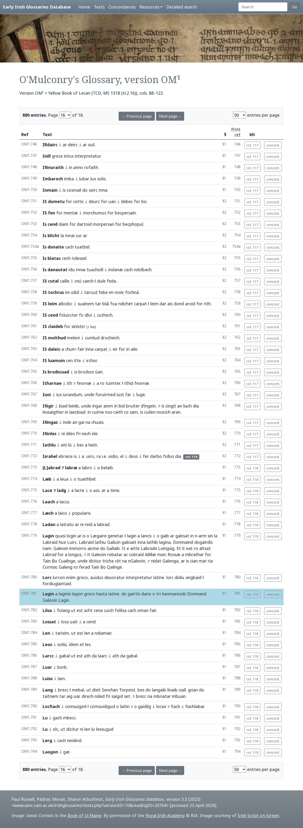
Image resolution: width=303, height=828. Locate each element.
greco (82, 577)
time (114, 490)
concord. (273, 145)
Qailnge (114, 567)
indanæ (115, 269)
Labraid (50, 542)
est (80, 610)
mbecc (69, 718)
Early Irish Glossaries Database (37, 7)
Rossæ (174, 554)
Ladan (49, 524)
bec (80, 445)
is (64, 190)
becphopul (133, 224)
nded (100, 696)
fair (80, 349)
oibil (75, 292)
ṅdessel (79, 258)
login (71, 536)
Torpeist (127, 690)
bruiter (133, 406)
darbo (156, 456)
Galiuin (113, 542)
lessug (104, 729)
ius (59, 394)
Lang (48, 690)
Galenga (170, 561)
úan (98, 372)
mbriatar (162, 696)
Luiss (48, 678)
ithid (129, 383)
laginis (65, 594)
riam (47, 548)
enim (71, 577)
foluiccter (68, 315)
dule (101, 281)
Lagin (48, 536)
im (67, 292)
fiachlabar (194, 706)
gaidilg (144, 706)
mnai (70, 235)
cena (98, 610)
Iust (47, 394)
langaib (159, 690)
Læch (48, 513)
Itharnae (52, 383)
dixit (96, 690)
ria (210, 561)
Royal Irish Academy (165, 815)
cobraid (136, 554)
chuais (97, 422)
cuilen (149, 412)
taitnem (50, 696)
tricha (108, 561)
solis (101, 179)
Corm (50, 567)
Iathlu (49, 445)
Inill (47, 156)
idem (74, 644)
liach (187, 406)
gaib (164, 536)
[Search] (262, 6)
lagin (131, 536)
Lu (45, 718)
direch (88, 696)
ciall (182, 690)
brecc (63, 690)
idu (72, 269)
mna (103, 190)
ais (170, 303)
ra (99, 456)
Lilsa (47, 610)
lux (93, 179)
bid (122, 406)
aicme (93, 548)
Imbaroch (53, 179)
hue (62, 542)
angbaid (193, 577)
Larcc (48, 656)
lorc (170, 577)
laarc (102, 656)
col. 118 (252, 468)
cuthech (104, 315)
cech (66, 258)
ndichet (125, 303)
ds (133, 456)
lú (70, 445)
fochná (132, 292)
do (85, 190)
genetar (115, 536)
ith (69, 383)
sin (210, 536)
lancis (146, 536)
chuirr (70, 349)
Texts (99, 7)
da (94, 656)
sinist (78, 326)
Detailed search (181, 7)
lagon (77, 594)
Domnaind (183, 542)
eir (115, 349)
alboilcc (65, 303)
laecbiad (77, 412)
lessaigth (53, 412)
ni (63, 433)
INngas (50, 422)
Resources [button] (149, 7)
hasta (101, 594)
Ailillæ (150, 554)
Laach (49, 502)
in (70, 167)
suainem (86, 303)
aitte (135, 548)
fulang (63, 610)
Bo (103, 567)
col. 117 (252, 145)
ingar (97, 406)
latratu (67, 524)
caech (88, 281)
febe (103, 292)
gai (81, 422)
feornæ (84, 383)
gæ (66, 752)
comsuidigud (102, 706)
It (123, 548)
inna (89, 349)
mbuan (179, 696)
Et (179, 548)
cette (78, 201)
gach (57, 718)
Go (294, 6)
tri (158, 594)
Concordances (122, 7)
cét (118, 561)
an (179, 406)
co (126, 412)
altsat (205, 548)
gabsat (182, 536)
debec (127, 201)
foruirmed (105, 394)
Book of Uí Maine (84, 815)
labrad (103, 524)
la (62, 235)
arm (202, 536)
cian (194, 561)
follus (168, 456)
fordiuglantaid (57, 583)
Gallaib (113, 548)
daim (63, 224)
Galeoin (60, 548)
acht (88, 610)
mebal (78, 690)
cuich (109, 610)
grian (193, 690)
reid (88, 524)
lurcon (59, 577)
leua (64, 479)
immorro (77, 548)
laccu (64, 502)
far (128, 394)
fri (78, 433)
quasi (60, 536)
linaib (172, 690)
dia (196, 406)
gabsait (129, 542)
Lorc (47, 577)
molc (119, 292)
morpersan (103, 224)
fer (146, 456)
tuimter (113, 383)
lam (61, 678)
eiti (64, 445)
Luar (47, 667)
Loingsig (166, 548)
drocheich (110, 338)
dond (179, 303)
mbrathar (194, 554)
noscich (163, 412)
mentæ (71, 213)
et (82, 644)
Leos (47, 644)
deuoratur (114, 577)
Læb (47, 479)
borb (62, 667)
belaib (107, 467)
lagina (165, 542)
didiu (179, 577)
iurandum (72, 394)
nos (108, 412)
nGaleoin (136, 561)
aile (134, 349)
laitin (124, 706)
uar (77, 696)
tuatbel (82, 247)
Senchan (110, 690)
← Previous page (137, 116)
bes (141, 690)
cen (69, 360)
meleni (73, 338)
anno (78, 167)
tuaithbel (86, 479)
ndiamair (103, 633)
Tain (47, 561)
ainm (108, 406)
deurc (94, 201)
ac (126, 554)
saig (117, 696)
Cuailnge (66, 561)
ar (65, 144)
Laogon (50, 752)
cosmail (74, 190)
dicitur (95, 561)
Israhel (50, 456)
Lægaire (98, 536)
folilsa (120, 610)
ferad (84, 567)
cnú (78, 281)
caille (64, 281)
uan (112, 201)
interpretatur (87, 156)
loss (65, 621)
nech (86, 433)
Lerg (47, 740)
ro (102, 383)
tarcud (90, 292)
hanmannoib (174, 594)
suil (91, 144)
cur (79, 235)
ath (87, 656)
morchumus (94, 213)
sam (134, 412)
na (87, 422)
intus (69, 156)
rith (207, 303)
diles (70, 433)
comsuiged (75, 706)
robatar (114, 554)
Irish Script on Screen (258, 815)
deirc (73, 144)
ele (95, 433)
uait (74, 621)
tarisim (62, 633)
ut (73, 610)
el (122, 456)
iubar (84, 179)
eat (189, 548)
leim (154, 303)
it (183, 548)
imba (69, 179)
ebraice (65, 456)
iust (120, 394)
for (69, 201)
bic (144, 201)
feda (111, 281)
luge (140, 394)
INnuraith (53, 167)
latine (158, 577)
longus (74, 554)
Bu (54, 561)
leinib (74, 406)
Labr (149, 548)
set (127, 696)
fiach (175, 706)
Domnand (196, 594)
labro (87, 467)
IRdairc (50, 144)
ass (96, 490)
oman (142, 610)
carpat (140, 303)
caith (118, 412)
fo (81, 315)
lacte (79, 490)
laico (62, 513)
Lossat (49, 621)
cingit (170, 406)
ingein (150, 406)
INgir (48, 406)
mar (203, 561)
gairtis (134, 594)
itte (77, 360)
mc (161, 554)
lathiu (100, 542)
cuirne (98, 412)
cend (91, 621)
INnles (49, 433)
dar (163, 303)
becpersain (125, 213)
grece (57, 156)
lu (93, 729)
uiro (90, 456)
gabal (64, 656)
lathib (152, 542)
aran (176, 412)
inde (67, 422)
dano (146, 594)
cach (69, 247)
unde (89, 394)
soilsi (62, 644)
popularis (81, 513)
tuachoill (95, 269)
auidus (96, 577)
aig (69, 696)
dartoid (84, 224)
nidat (156, 561)
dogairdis (203, 542)
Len (46, 633)
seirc (93, 190)
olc (55, 729)
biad (63, 406)
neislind (74, 740)
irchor (91, 360)
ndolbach (143, 269)
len (87, 633)
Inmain (50, 190)
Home (84, 7)
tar (98, 303)
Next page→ (170, 116)
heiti (93, 445)
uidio (113, 456)
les (87, 644)
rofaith (91, 167)
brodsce (86, 372)
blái (105, 303)
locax (161, 706)
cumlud (92, 338)
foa (113, 303)
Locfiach (51, 706)
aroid (190, 303)
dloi (88, 315)
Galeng (65, 567)
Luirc (72, 542)
